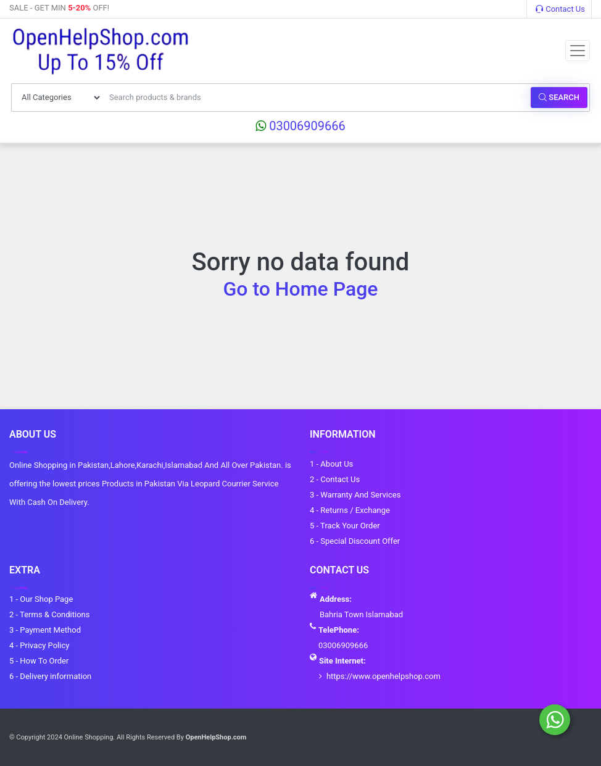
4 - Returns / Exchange (350, 510)
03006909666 (300, 126)
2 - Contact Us (335, 479)
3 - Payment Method (45, 630)
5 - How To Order (38, 660)
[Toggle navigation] (577, 50)
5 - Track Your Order (345, 525)
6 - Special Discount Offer (355, 541)
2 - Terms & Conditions (49, 614)
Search (559, 97)
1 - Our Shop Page (41, 599)
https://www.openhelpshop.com (383, 676)
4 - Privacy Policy (39, 645)
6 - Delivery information (50, 676)
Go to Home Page (300, 289)
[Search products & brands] (316, 97)
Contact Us (560, 9)
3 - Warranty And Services (355, 494)
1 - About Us (331, 463)
